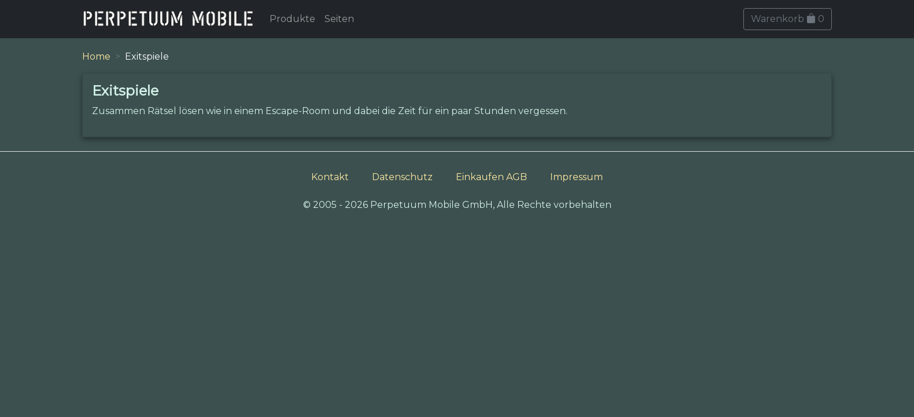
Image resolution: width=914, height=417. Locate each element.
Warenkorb (787, 18)
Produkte (292, 18)
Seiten (339, 18)
